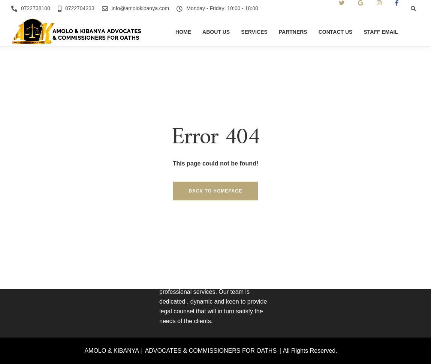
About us (216, 32)
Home (183, 32)
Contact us (336, 32)
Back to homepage (215, 191)
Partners (293, 32)
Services (254, 32)
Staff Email (381, 32)
